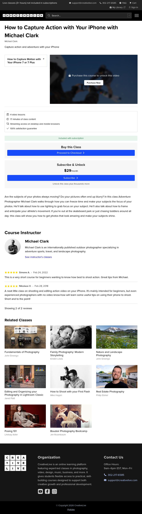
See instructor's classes (38, 257)
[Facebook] (47, 491)
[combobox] (88, 15)
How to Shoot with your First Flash (70, 391)
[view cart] (133, 3)
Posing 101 (11, 431)
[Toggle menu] (136, 15)
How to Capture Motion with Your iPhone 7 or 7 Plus (24, 60)
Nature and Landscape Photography (109, 353)
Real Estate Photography (110, 391)
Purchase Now (93, 82)
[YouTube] (40, 491)
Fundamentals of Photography (22, 352)
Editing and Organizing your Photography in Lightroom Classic (24, 393)
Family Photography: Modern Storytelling (67, 353)
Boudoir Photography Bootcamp (68, 431)
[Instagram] (54, 491)
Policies (71, 509)
